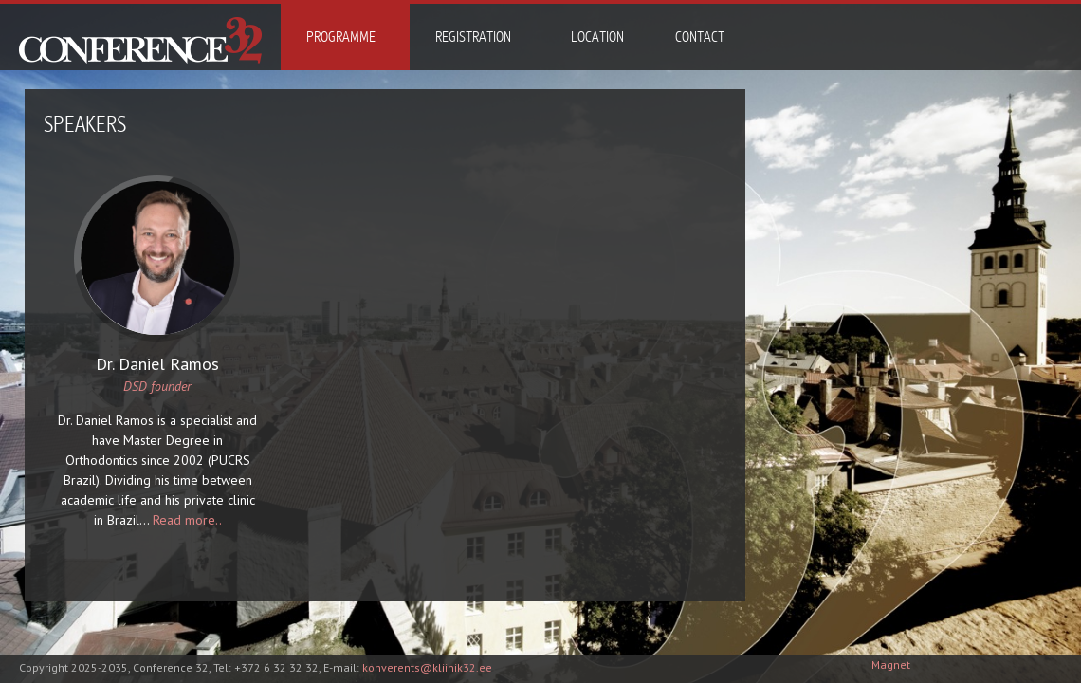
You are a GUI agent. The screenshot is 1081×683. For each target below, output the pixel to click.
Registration (473, 37)
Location (597, 37)
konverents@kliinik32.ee (427, 667)
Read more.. (187, 519)
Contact (699, 37)
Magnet (890, 664)
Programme (341, 37)
